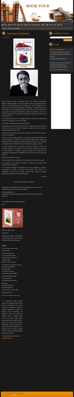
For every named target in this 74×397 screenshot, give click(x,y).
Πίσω (3, 204)
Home (4, 28)
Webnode (14, 394)
